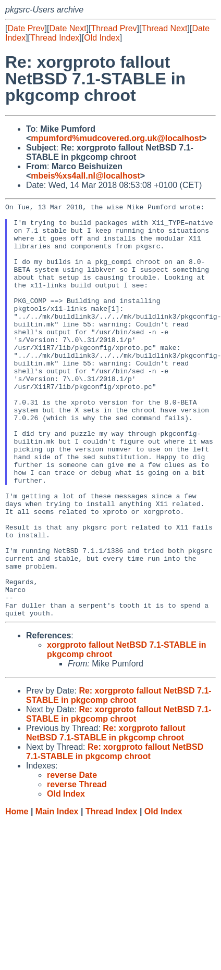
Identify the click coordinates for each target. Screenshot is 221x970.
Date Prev (25, 28)
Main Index (57, 894)
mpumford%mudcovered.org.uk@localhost (116, 138)
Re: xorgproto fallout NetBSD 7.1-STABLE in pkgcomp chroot (119, 778)
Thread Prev (114, 28)
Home (16, 894)
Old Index (101, 37)
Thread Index (54, 37)
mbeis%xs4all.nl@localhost (85, 175)
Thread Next (164, 28)
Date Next (67, 28)
